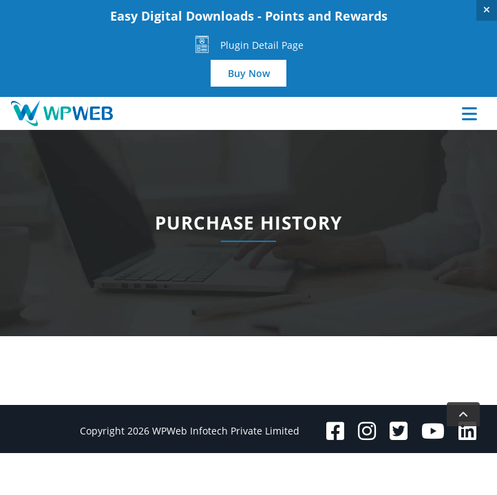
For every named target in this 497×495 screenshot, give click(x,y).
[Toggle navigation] (451, 113)
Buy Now (249, 73)
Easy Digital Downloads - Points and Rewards (249, 16)
